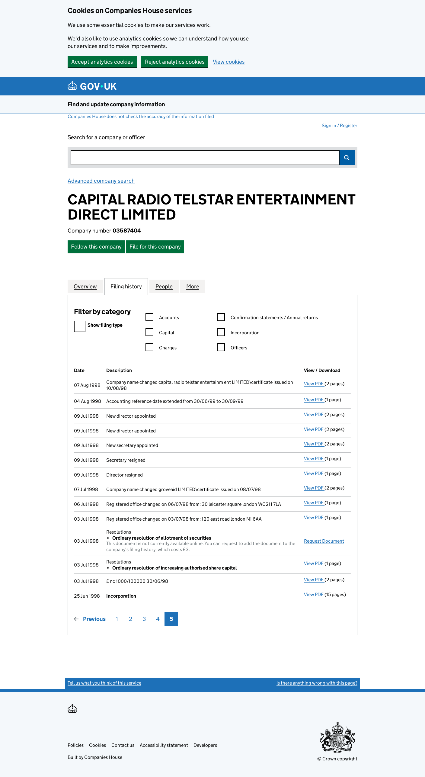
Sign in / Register (339, 125)
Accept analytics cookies (102, 61)
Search (347, 157)
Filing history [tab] (126, 286)
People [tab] (164, 286)
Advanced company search (101, 180)
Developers (205, 745)
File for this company (155, 246)
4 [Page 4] (158, 618)
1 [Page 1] (117, 618)
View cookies (229, 62)
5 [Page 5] (171, 618)
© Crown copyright (337, 759)
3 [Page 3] (144, 618)
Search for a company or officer (106, 137)
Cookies (97, 745)
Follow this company (96, 246)
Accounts (162, 318)
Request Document (324, 541)
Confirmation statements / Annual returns (267, 318)
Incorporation (238, 333)
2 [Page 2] (130, 618)
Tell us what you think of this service (104, 683)
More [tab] (192, 286)
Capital (159, 333)
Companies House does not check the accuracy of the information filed (141, 116)
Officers (232, 348)
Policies (76, 745)
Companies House (103, 757)
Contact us (122, 745)
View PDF (314, 384)
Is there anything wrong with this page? (316, 683)
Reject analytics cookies (175, 61)
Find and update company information (116, 104)
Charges (161, 348)
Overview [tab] (85, 286)
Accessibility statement (164, 745)
